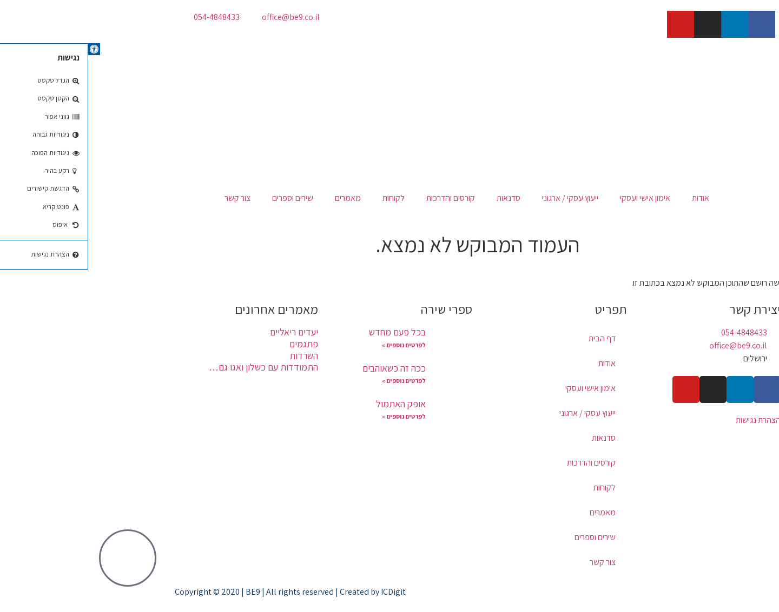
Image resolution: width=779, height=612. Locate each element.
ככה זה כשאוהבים (306, 368)
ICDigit (305, 591)
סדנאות (420, 198)
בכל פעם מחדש (309, 332)
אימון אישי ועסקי (557, 198)
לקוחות (305, 198)
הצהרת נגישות (670, 420)
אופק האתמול (313, 404)
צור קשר (149, 198)
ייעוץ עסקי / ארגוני (482, 198)
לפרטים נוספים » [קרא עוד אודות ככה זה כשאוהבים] (316, 380)
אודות (612, 198)
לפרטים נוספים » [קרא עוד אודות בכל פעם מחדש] (316, 345)
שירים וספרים (204, 198)
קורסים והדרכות (362, 198)
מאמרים (260, 198)
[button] (6, 49)
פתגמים (215, 344)
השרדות (215, 355)
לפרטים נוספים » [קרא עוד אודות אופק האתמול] (316, 416)
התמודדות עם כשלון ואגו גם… (175, 367)
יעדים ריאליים (206, 332)
